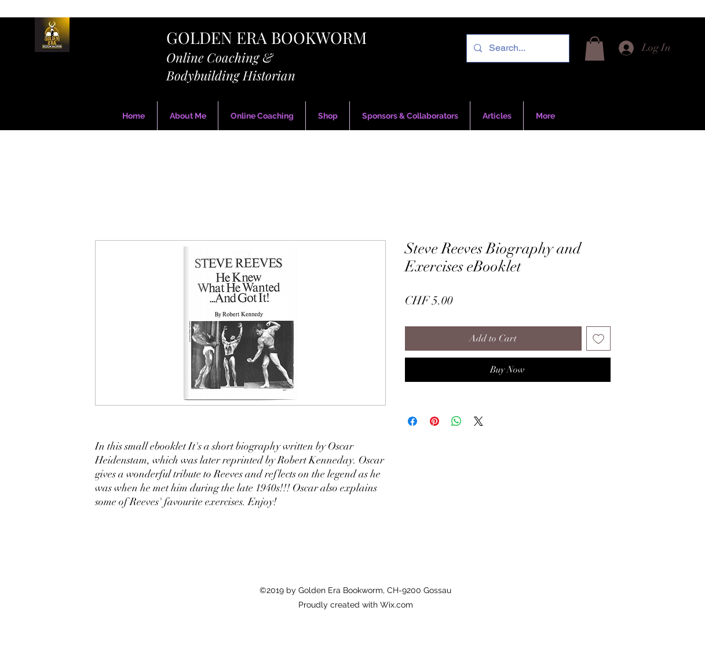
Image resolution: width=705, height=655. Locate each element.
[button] (595, 48)
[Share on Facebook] (412, 421)
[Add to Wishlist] (598, 338)
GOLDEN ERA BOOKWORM (266, 37)
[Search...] (517, 48)
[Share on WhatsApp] (456, 421)
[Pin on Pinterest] (434, 421)
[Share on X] (478, 421)
